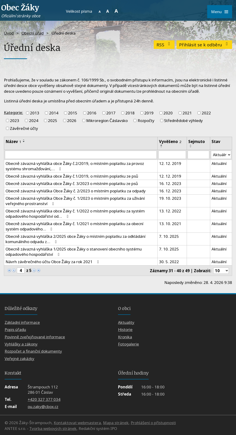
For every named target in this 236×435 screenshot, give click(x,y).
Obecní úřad (32, 33)
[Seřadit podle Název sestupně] (24, 142)
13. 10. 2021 (170, 223)
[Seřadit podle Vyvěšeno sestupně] (161, 147)
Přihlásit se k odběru (204, 45)
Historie (125, 329)
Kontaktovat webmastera (77, 422)
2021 (187, 113)
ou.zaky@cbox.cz (43, 406)
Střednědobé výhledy (183, 120)
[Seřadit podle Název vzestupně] (24, 140)
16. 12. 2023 (170, 183)
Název (13, 141)
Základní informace (22, 322)
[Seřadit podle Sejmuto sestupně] (190, 147)
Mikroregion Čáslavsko (107, 120)
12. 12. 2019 (170, 163)
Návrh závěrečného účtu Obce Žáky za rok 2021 (53, 261)
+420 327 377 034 (44, 399)
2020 (168, 113)
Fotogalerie (128, 344)
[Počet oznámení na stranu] (221, 271)
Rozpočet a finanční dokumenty (33, 351)
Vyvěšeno (170, 141)
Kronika (125, 337)
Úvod (9, 33)
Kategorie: (13, 112)
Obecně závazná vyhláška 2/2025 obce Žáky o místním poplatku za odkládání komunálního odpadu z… (75, 239)
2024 (33, 120)
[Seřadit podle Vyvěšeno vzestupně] (161, 145)
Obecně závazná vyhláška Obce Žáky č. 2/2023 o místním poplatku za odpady (76, 191)
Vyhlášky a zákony (21, 344)
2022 (206, 113)
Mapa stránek (116, 422)
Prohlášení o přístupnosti (153, 422)
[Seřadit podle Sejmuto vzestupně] (190, 145)
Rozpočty (146, 120)
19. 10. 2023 (170, 198)
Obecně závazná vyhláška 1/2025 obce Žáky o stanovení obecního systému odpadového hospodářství (74, 251)
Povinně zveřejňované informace (35, 337)
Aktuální (219, 163)
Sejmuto (196, 141)
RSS (164, 45)
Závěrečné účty (24, 128)
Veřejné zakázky (19, 358)
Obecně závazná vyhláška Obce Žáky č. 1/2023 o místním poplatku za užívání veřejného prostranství (75, 201)
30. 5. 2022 (169, 261)
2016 (91, 113)
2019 (148, 113)
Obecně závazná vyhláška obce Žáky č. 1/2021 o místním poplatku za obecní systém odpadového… (74, 226)
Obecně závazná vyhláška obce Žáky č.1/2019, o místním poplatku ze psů (72, 176)
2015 (72, 113)
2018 (130, 113)
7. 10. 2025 (169, 236)
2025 (52, 120)
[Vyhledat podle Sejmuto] (198, 155)
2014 (53, 113)
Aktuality (126, 322)
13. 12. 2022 (170, 211)
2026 (71, 120)
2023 (14, 120)
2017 (110, 113)
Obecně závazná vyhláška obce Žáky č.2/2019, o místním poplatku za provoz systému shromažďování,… (75, 166)
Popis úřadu (15, 329)
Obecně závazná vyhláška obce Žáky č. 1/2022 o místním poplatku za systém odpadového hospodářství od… (75, 213)
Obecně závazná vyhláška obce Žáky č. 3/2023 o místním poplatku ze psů (72, 183)
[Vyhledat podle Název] (81, 155)
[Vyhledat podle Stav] (221, 155)
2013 (34, 113)
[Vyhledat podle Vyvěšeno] (172, 155)
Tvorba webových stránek (53, 428)
